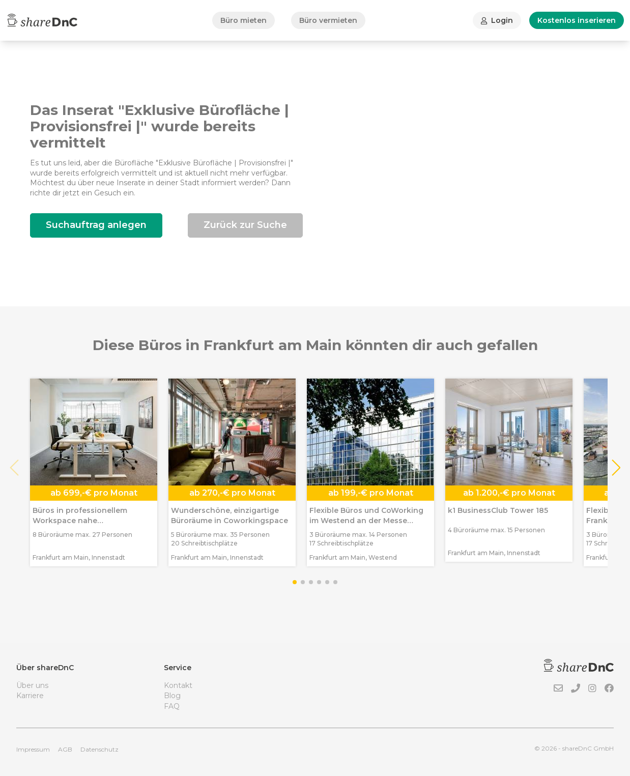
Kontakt (178, 685)
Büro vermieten (328, 20)
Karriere (30, 695)
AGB (65, 749)
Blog (172, 695)
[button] (615, 467)
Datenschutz (99, 749)
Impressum (33, 749)
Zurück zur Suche (245, 225)
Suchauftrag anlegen (96, 225)
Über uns (32, 685)
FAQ (172, 706)
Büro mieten (243, 20)
